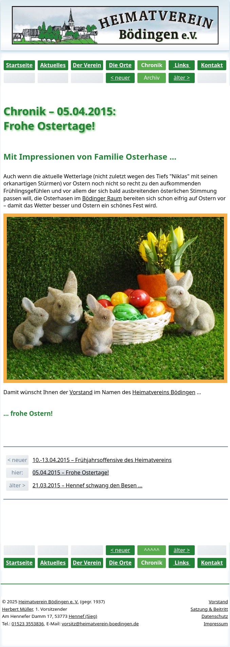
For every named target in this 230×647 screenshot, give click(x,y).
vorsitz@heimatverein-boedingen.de (100, 624)
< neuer (120, 77)
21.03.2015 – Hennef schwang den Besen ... (87, 485)
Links (181, 65)
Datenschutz (215, 616)
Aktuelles (52, 65)
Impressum (216, 624)
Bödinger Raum (102, 198)
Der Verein (87, 65)
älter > (182, 77)
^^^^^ (151, 550)
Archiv (151, 77)
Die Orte (120, 65)
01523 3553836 (28, 624)
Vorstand (81, 392)
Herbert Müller (17, 609)
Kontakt (212, 65)
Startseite (19, 65)
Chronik (151, 65)
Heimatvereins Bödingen (163, 392)
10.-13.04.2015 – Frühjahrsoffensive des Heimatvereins (102, 460)
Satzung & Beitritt (209, 609)
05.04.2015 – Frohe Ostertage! (71, 472)
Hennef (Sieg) (83, 616)
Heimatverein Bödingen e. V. (49, 602)
